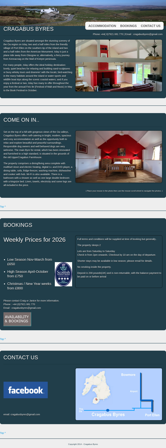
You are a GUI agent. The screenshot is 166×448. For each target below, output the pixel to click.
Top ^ (3, 206)
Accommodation (102, 26)
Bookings (128, 26)
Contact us (150, 26)
